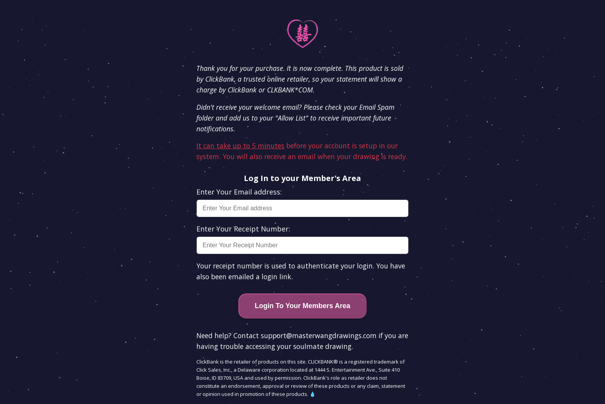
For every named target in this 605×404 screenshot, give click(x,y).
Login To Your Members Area (302, 306)
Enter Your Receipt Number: (243, 228)
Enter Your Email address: (239, 191)
